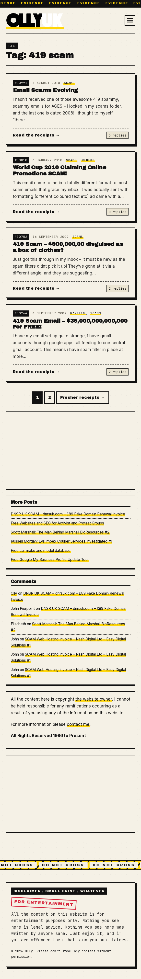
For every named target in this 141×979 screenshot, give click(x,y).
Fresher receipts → (82, 397)
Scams (69, 83)
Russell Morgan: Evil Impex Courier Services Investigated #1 (61, 541)
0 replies (117, 212)
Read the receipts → (36, 135)
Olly (14, 593)
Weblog (88, 160)
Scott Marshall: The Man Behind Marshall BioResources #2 (60, 532)
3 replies (117, 135)
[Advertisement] (70, 450)
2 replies (117, 288)
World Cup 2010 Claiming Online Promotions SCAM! (59, 170)
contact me (78, 724)
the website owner (93, 699)
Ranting (77, 313)
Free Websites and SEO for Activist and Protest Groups (57, 523)
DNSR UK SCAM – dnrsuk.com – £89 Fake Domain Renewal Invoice (68, 514)
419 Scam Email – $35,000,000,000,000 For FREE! (70, 324)
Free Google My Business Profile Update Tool (49, 559)
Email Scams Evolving (45, 90)
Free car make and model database (40, 550)
